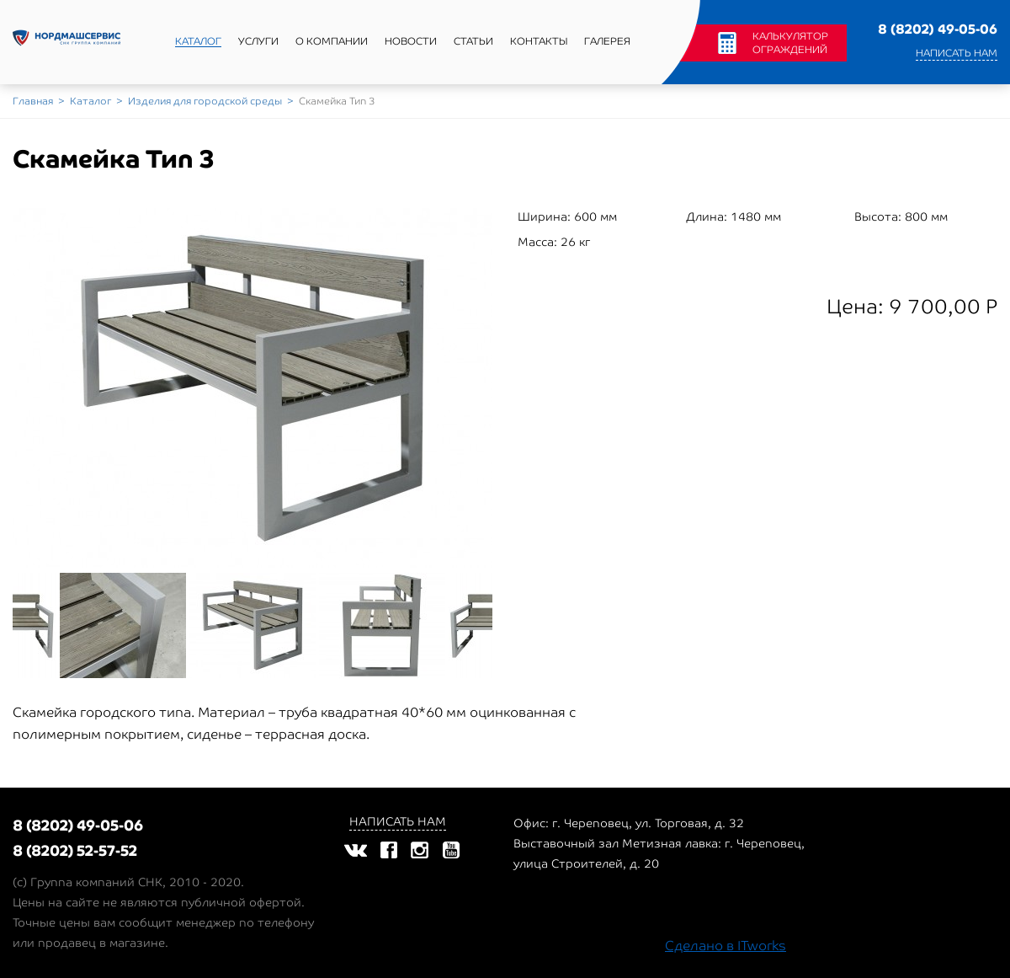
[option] (252, 388)
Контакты (538, 41)
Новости (411, 41)
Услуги (258, 41)
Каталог (198, 41)
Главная (33, 101)
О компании (331, 41)
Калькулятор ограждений (790, 43)
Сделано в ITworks (725, 946)
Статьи (473, 41)
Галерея (607, 41)
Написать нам (956, 53)
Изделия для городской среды (205, 101)
